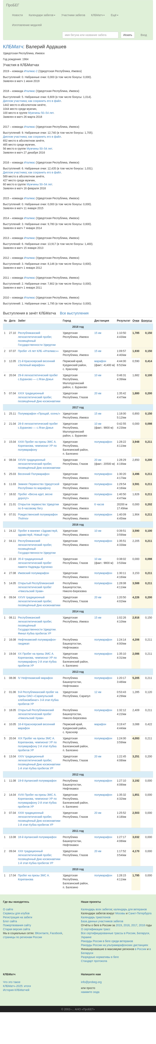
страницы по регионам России (22, 937)
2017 (134, 925)
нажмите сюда (90, 992)
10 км (97, 375)
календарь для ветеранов (130, 909)
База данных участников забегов (102, 921)
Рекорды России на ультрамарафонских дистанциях (114, 945)
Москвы (120, 913)
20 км (97, 393)
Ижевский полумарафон (33, 573)
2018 (126, 925)
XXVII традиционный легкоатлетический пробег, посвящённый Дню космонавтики (39, 601)
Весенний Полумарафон (33, 474)
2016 (142, 925)
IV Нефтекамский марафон (35, 678)
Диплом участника (15, 100)
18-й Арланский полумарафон (37, 837)
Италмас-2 (31, 71)
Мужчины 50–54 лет (41, 112)
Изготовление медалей (27, 25)
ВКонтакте (41, 933)
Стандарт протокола (94, 961)
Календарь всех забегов (96, 909)
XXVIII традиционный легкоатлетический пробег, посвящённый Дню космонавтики (39, 463)
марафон (100, 361)
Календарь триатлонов (96, 917)
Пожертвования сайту (17, 925)
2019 (119, 925)
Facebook (56, 933)
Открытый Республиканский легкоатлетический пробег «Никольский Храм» (36, 587)
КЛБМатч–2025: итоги (17, 986)
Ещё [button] (114, 15)
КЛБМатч (13, 46)
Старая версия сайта (16, 929)
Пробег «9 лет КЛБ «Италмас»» (38, 351)
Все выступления (74, 313)
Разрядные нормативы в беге (100, 957)
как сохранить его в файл (44, 100)
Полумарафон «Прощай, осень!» (39, 413)
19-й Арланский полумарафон (37, 780)
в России (140, 949)
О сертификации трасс (95, 929)
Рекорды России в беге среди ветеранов (107, 941)
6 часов (99, 504)
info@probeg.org (91, 982)
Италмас (29, 91)
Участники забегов (73, 15)
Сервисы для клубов (16, 913)
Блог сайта (10, 921)
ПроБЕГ (12, 5)
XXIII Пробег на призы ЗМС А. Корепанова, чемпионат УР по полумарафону (37, 445)
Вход (144, 35)
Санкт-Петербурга (139, 913)
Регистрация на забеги (17, 917)
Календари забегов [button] (42, 15)
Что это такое (11, 982)
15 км (97, 332)
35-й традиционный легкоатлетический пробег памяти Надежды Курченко (35, 562)
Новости (17, 15)
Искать (127, 35)
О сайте (8, 909)
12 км (97, 692)
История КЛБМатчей (16, 990)
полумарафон (103, 441)
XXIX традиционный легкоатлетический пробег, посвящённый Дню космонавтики (39, 397)
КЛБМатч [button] (98, 15)
